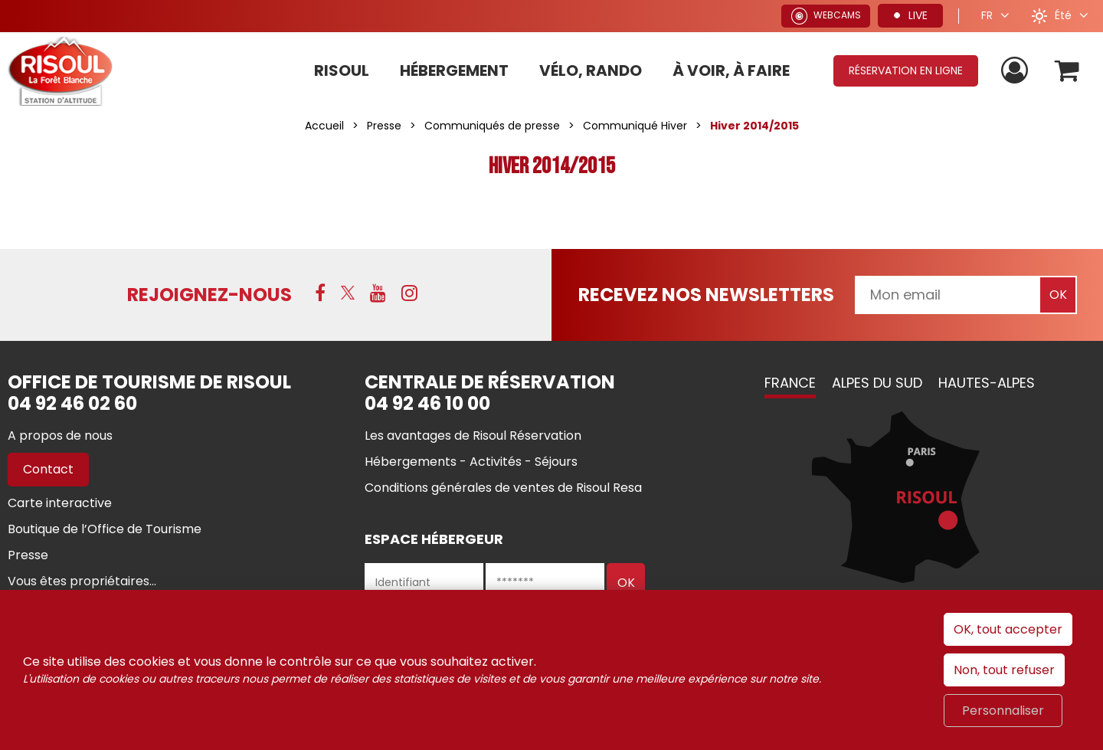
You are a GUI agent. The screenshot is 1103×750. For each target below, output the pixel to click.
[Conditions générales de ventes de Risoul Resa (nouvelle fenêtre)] (503, 487)
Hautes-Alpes (986, 382)
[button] (1067, 71)
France (790, 382)
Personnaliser (1003, 710)
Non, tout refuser (1004, 670)
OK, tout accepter (1008, 629)
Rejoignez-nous (209, 294)
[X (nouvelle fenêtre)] (348, 293)
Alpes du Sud (877, 382)
